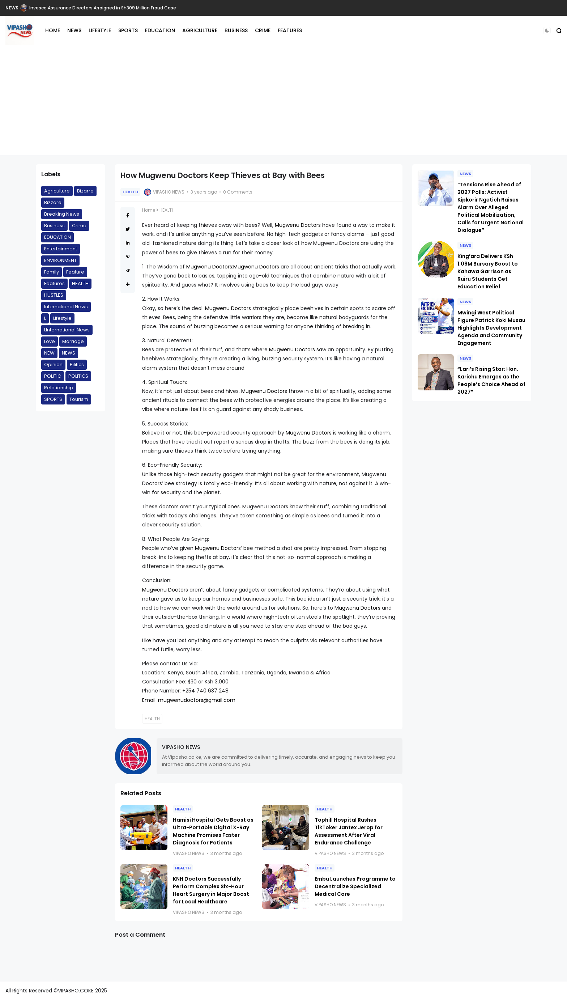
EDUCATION (160, 30)
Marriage (73, 341)
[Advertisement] (283, 104)
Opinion (53, 364)
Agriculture (57, 190)
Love (49, 341)
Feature (75, 271)
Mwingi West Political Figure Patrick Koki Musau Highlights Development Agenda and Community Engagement (491, 328)
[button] (547, 30)
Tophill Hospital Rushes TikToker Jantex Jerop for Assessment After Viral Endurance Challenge (349, 831)
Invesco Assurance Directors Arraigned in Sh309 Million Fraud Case (102, 8)
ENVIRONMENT (60, 260)
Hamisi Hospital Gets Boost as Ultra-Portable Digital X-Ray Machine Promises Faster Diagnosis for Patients (213, 831)
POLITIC (52, 376)
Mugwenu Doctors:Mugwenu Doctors (232, 266)
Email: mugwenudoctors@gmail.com (188, 700)
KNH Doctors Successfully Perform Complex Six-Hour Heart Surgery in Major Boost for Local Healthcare (211, 890)
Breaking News (61, 214)
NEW (49, 352)
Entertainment (60, 248)
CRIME (262, 30)
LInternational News (67, 329)
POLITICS (78, 376)
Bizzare (52, 202)
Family (51, 271)
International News (66, 306)
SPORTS (128, 30)
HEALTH (80, 283)
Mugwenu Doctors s (294, 349)
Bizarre (85, 190)
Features (54, 283)
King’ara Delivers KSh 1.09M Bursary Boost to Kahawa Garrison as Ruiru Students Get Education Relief (487, 271)
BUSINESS (236, 30)
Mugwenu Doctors (298, 225)
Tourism (78, 399)
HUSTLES (53, 295)
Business (54, 225)
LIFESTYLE (100, 30)
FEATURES (290, 30)
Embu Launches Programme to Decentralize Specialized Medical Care (355, 886)
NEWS (11, 8)
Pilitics (77, 364)
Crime (79, 225)
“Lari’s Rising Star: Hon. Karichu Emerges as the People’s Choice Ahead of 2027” (491, 380)
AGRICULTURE (199, 30)
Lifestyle (62, 318)
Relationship (58, 387)
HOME (52, 30)
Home (148, 210)
